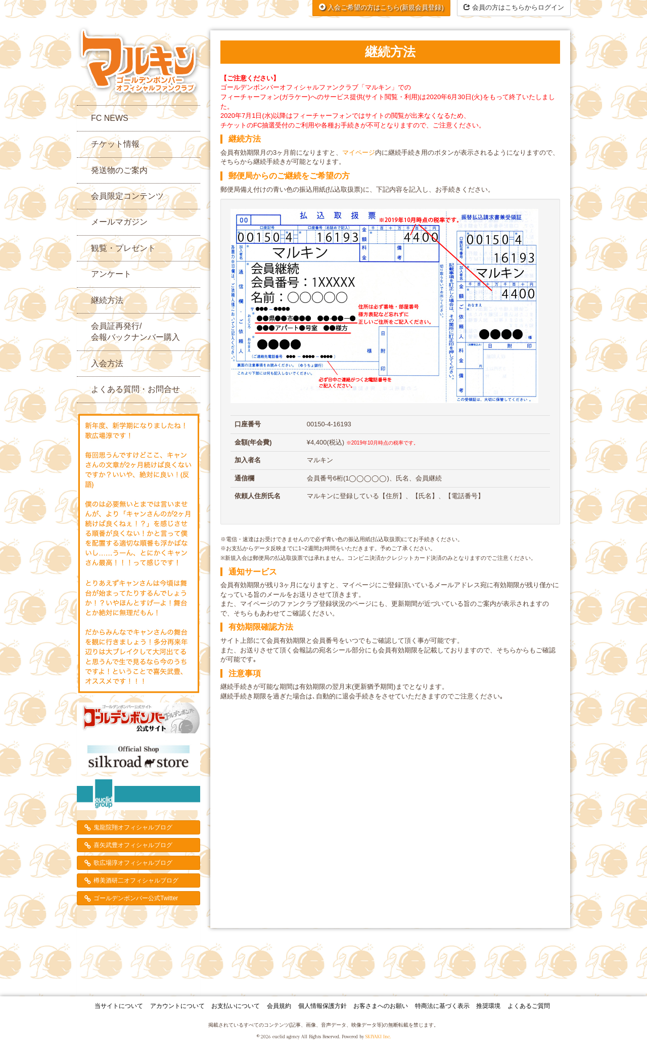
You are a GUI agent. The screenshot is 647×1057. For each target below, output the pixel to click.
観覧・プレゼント (123, 248)
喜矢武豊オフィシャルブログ (133, 845)
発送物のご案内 (119, 170)
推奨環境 (488, 1005)
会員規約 (279, 1005)
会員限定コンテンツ (127, 196)
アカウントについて (177, 1005)
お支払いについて (235, 1005)
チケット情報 (115, 144)
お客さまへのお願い (380, 1005)
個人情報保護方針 (322, 1005)
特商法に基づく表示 (442, 1005)
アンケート (111, 274)
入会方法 (107, 363)
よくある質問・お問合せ (135, 389)
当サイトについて (119, 1005)
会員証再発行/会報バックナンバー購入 (135, 331)
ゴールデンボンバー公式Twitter (136, 898)
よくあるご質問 (528, 1005)
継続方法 (107, 300)
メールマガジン (119, 221)
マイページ (358, 152)
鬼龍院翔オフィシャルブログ (133, 827)
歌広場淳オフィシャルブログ (133, 862)
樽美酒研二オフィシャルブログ (136, 880)
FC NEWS (109, 118)
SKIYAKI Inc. (378, 1036)
